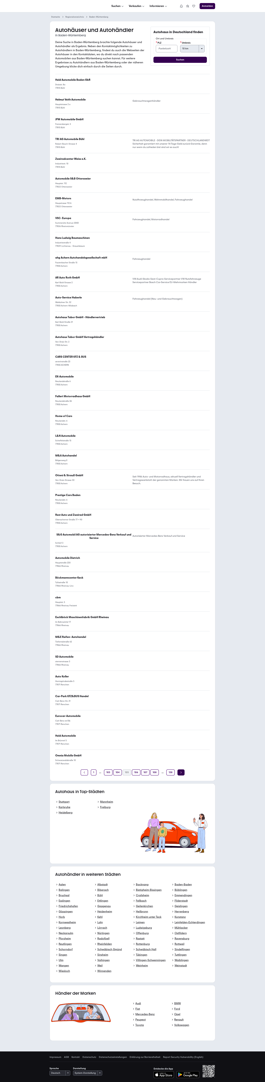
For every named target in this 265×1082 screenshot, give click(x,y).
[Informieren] (158, 6)
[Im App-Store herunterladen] (165, 1074)
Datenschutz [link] (89, 1057)
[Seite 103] (108, 772)
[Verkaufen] (136, 6)
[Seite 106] (136, 772)
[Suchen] (118, 6)
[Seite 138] (170, 772)
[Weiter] (181, 772)
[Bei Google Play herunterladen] (187, 1074)
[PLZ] (166, 48)
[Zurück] (84, 772)
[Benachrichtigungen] (181, 6)
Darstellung (79, 1068)
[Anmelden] (207, 6)
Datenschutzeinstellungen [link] (113, 1057)
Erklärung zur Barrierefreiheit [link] (145, 1057)
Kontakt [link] (75, 1057)
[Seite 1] (94, 772)
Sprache (54, 1068)
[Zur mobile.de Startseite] (75, 6)
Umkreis (185, 42)
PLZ (158, 42)
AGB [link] (66, 1057)
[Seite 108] (154, 772)
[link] (187, 6)
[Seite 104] (117, 772)
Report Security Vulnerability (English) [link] (183, 1057)
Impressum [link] (55, 1057)
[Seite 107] (145, 772)
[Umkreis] (192, 48)
